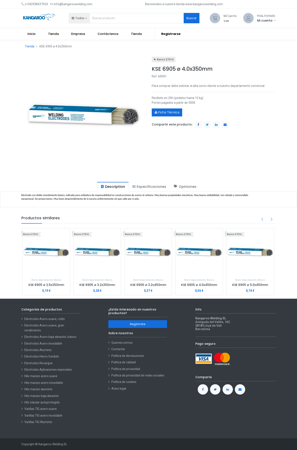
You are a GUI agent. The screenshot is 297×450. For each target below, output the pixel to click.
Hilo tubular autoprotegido (42, 402)
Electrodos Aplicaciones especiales (48, 369)
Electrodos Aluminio (38, 350)
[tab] (113, 186)
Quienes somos (122, 342)
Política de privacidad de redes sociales (137, 375)
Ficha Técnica (167, 112)
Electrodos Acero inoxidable (43, 343)
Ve (226, 21)
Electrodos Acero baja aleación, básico (50, 337)
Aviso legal (118, 388)
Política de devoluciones (127, 355)
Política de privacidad (125, 369)
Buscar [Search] (191, 18)
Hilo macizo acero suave (40, 376)
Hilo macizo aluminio (38, 389)
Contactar (118, 349)
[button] (79, 18)
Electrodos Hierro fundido (41, 356)
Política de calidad (123, 362)
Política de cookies (123, 382)
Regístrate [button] (137, 324)
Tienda (29, 46)
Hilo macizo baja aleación (41, 396)
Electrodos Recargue (38, 363)
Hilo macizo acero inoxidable (43, 382)
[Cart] (215, 18)
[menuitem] (32, 34)
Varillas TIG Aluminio (38, 422)
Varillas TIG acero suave (40, 409)
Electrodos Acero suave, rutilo (44, 319)
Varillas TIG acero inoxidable (43, 415)
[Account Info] (266, 20)
